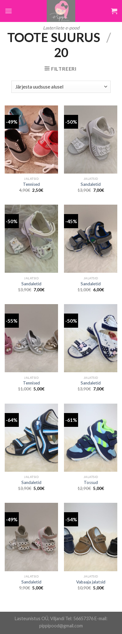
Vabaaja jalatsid (90, 581)
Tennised (31, 184)
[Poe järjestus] (60, 87)
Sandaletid (91, 184)
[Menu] (8, 11)
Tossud (91, 482)
